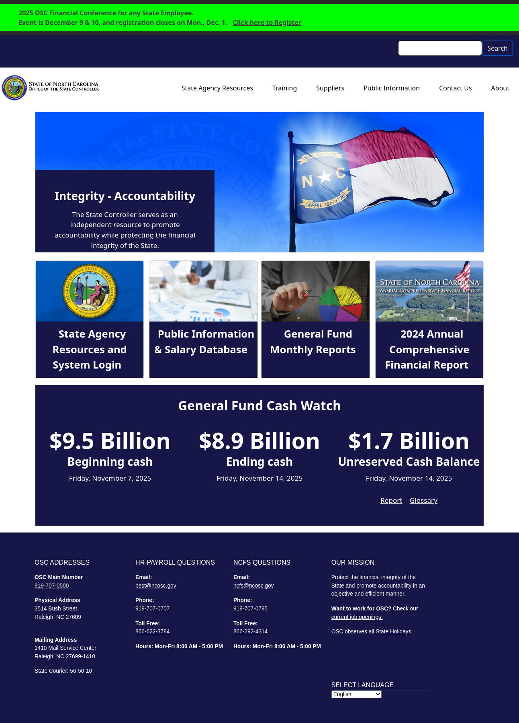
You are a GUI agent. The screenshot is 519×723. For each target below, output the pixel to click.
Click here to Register (267, 22)
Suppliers (330, 88)
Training (284, 88)
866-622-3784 (152, 632)
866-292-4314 (250, 632)
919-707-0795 (250, 609)
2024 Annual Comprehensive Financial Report (427, 349)
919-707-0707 (152, 609)
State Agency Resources (217, 88)
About (500, 88)
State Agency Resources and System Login (90, 349)
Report (391, 500)
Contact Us (455, 88)
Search (497, 48)
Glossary (423, 500)
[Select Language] (356, 694)
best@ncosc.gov (155, 586)
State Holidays (393, 632)
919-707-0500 (52, 586)
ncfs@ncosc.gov (253, 586)
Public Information (392, 88)
